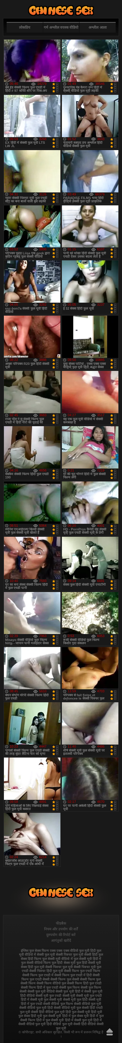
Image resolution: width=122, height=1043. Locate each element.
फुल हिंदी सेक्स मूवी (63, 962)
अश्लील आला (97, 27)
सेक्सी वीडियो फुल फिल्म (58, 1004)
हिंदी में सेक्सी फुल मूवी (78, 1020)
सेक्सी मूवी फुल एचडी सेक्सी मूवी (55, 995)
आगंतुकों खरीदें (61, 940)
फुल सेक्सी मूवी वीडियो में (57, 959)
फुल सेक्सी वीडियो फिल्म (36, 962)
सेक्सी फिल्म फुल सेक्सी (64, 979)
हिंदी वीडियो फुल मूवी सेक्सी (63, 1024)
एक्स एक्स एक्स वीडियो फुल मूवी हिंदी (72, 950)
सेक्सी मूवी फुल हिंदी (75, 999)
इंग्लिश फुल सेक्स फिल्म (35, 950)
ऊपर (109, 1031)
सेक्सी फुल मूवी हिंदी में (69, 991)
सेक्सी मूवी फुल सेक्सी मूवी (46, 999)
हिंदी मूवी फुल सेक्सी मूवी (46, 1016)
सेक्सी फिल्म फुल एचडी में (37, 975)
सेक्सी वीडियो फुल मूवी (87, 1004)
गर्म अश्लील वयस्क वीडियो (61, 27)
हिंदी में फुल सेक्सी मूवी (50, 1020)
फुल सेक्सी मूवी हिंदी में (87, 959)
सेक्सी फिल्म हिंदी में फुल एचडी (39, 987)
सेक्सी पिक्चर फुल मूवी (59, 967)
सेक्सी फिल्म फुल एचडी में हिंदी (73, 975)
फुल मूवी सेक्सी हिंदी (85, 954)
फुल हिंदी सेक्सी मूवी (88, 962)
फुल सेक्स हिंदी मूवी (61, 10)
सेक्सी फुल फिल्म (69, 987)
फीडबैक (61, 923)
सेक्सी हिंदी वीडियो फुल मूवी (48, 1012)
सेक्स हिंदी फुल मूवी (32, 967)
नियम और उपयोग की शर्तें (61, 929)
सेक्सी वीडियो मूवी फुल (67, 1007)
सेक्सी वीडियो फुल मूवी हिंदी (36, 1007)
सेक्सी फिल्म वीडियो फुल (51, 983)
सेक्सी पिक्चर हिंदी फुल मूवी (46, 971)
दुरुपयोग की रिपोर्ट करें (60, 935)
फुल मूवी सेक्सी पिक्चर (58, 954)
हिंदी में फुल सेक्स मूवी (75, 1016)
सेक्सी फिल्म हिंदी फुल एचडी (84, 983)
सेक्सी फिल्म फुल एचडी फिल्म (82, 971)
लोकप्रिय (24, 27)
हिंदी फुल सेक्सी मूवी (78, 1012)
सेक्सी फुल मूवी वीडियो (41, 991)
